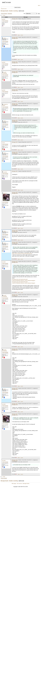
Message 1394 (15, 230)
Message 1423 (15, 349)
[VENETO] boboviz (5, 105)
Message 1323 (15, 142)
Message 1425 (15, 403)
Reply (19, 35)
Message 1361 (15, 171)
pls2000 (3, 19)
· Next (4, 15)
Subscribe (10, 13)
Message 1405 (15, 242)
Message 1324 (15, 152)
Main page (14, 483)
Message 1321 (15, 103)
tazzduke (5, 172)
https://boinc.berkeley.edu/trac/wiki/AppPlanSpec (22, 253)
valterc (4, 38)
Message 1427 (15, 414)
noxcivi (3, 142)
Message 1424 (15, 388)
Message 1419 (15, 261)
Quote (22, 35)
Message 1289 (15, 89)
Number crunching (13, 10)
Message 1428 (15, 459)
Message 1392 (15, 192)
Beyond (4, 193)
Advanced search (4, 8)
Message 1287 (15, 61)
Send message (5, 20)
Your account (19, 483)
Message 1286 (15, 37)
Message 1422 (15, 294)
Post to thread (4, 13)
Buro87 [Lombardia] (4, 73)
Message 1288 (15, 71)
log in (39, 5)
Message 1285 (15, 18)
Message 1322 (15, 120)
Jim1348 (3, 261)
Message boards (4, 10)
